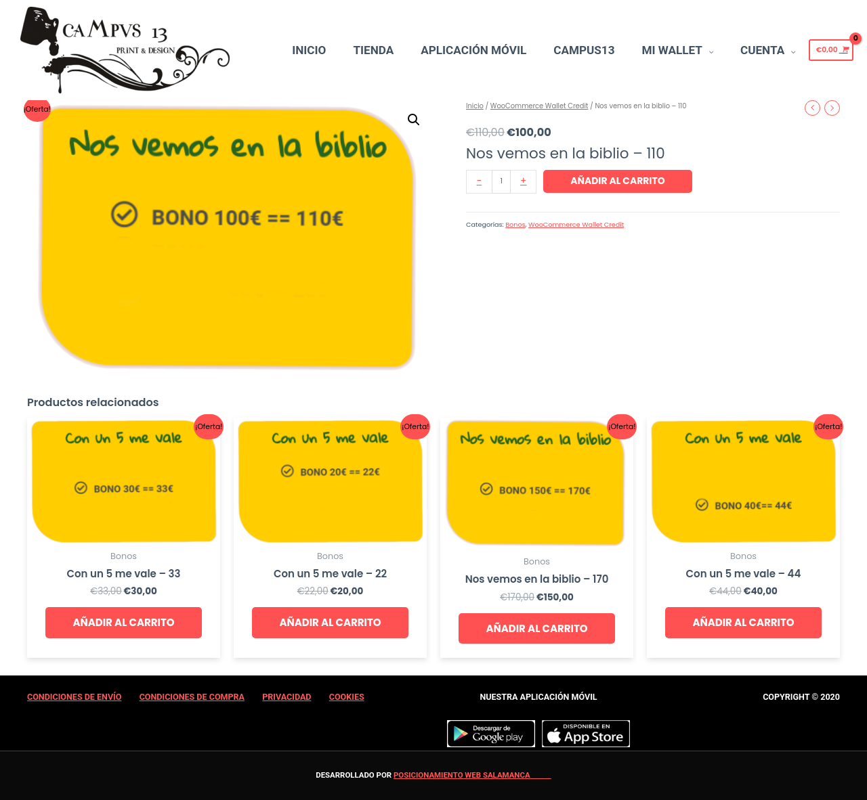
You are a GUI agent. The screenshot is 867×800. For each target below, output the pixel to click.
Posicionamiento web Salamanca (462, 775)
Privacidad (286, 697)
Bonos (515, 224)
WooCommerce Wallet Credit (539, 106)
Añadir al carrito (617, 180)
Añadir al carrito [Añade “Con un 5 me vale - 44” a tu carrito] (743, 622)
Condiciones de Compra (192, 697)
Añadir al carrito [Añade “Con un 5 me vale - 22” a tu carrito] (330, 622)
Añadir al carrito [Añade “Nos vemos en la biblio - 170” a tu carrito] (536, 628)
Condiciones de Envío (74, 697)
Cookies (346, 697)
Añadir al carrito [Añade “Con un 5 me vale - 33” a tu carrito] (123, 622)
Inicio (475, 106)
